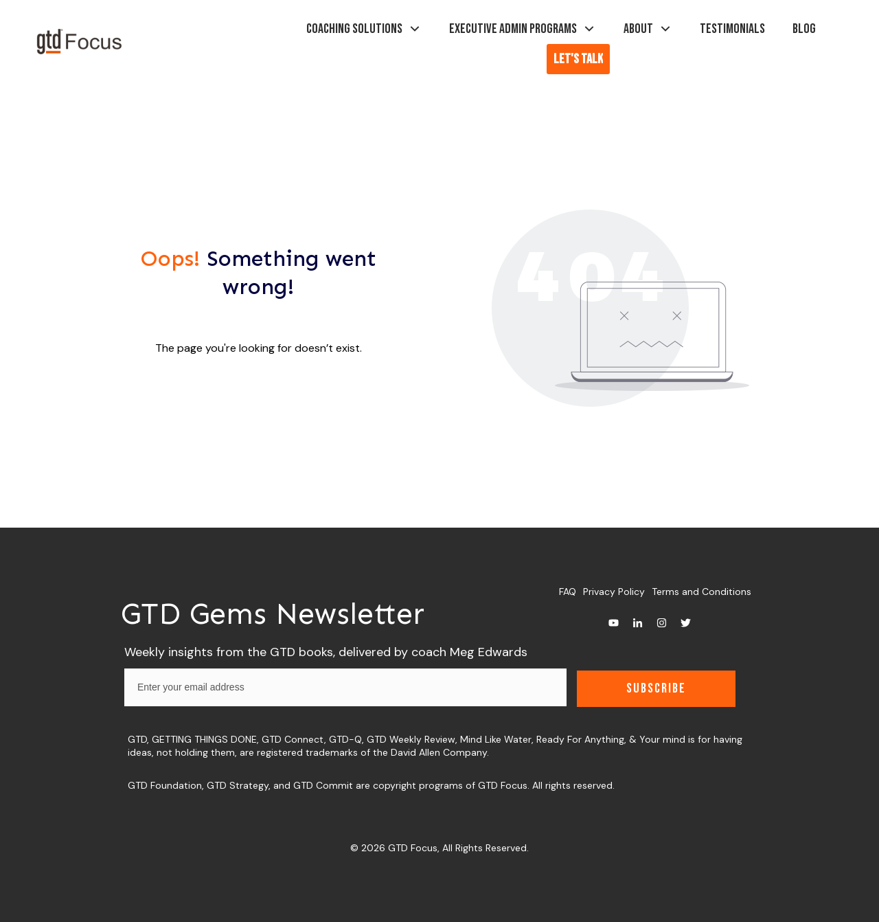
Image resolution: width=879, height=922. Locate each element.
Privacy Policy (614, 591)
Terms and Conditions (701, 591)
